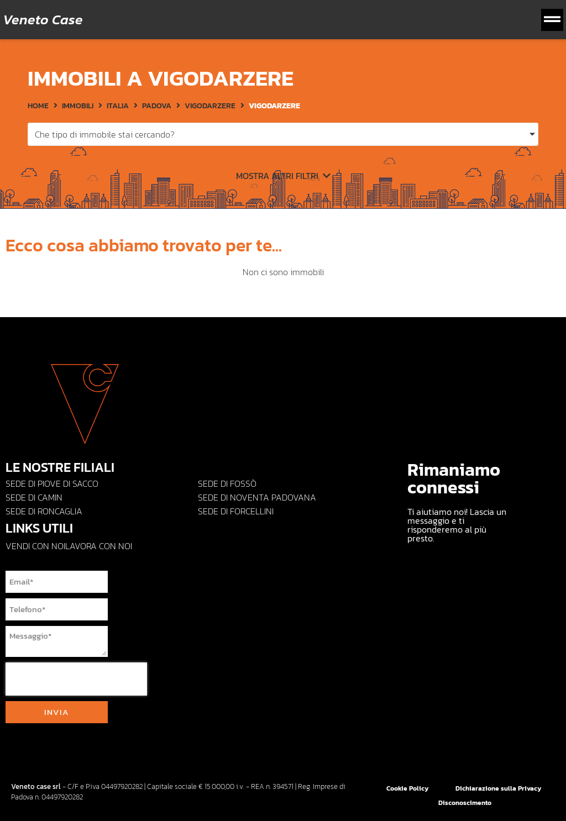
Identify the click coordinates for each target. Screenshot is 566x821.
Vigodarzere (210, 106)
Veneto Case (43, 19)
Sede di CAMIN (34, 497)
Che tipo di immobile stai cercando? (105, 134)
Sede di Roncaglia (44, 511)
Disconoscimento (464, 803)
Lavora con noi (98, 545)
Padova (156, 106)
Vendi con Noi (35, 545)
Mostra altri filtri (283, 175)
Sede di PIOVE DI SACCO (52, 483)
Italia (118, 106)
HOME (38, 106)
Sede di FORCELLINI (236, 511)
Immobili (77, 106)
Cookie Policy (407, 788)
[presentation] (76, 679)
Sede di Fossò (227, 483)
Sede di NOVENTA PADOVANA (257, 497)
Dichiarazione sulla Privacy (498, 788)
